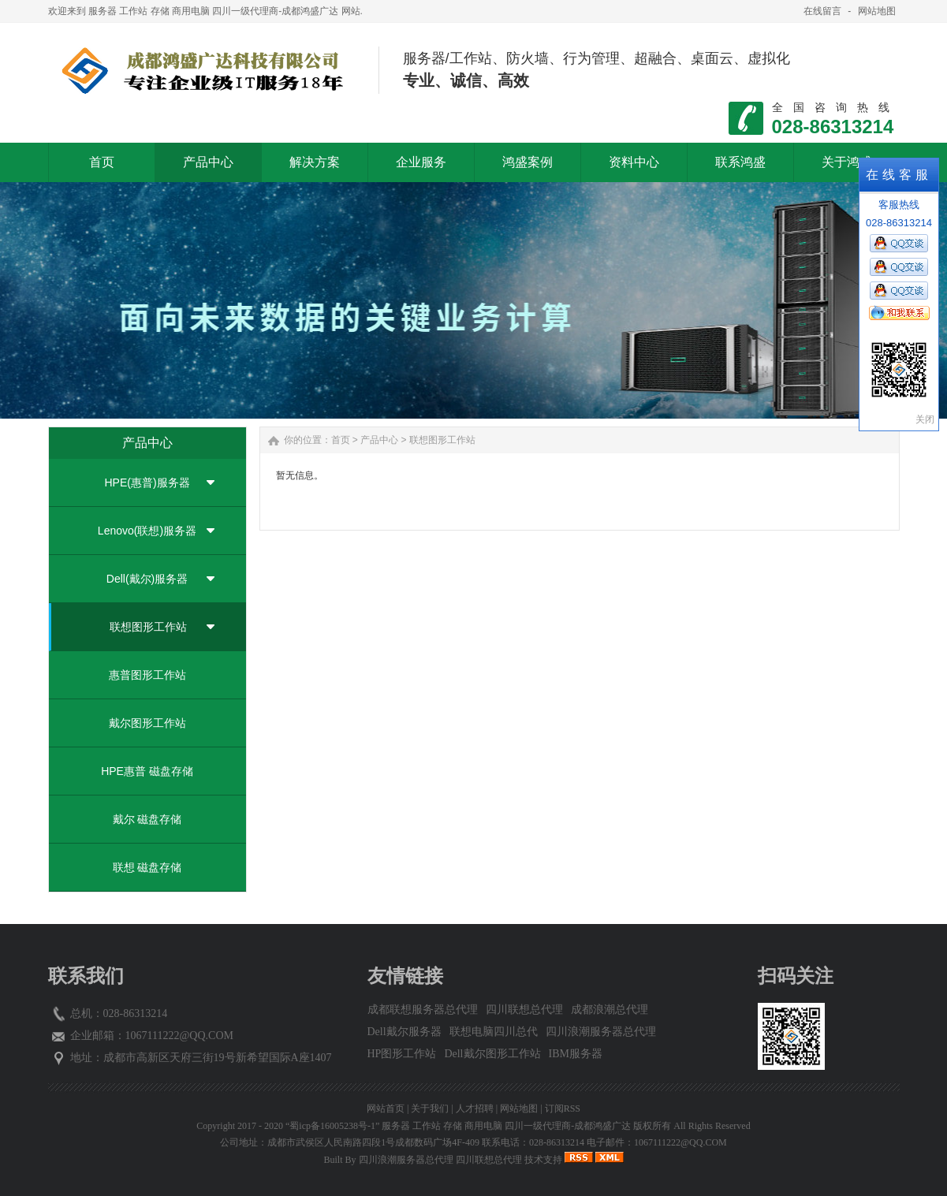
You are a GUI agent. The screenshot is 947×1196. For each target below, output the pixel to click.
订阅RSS (562, 1108)
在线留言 (822, 11)
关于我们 (430, 1108)
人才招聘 (475, 1108)
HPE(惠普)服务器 (146, 482)
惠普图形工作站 (147, 675)
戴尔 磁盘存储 (147, 819)
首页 (340, 439)
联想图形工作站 (148, 626)
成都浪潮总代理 (609, 1009)
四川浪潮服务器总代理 (601, 1032)
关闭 (924, 419)
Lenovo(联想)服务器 (147, 530)
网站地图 (877, 11)
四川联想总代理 (524, 1009)
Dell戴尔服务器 (404, 1032)
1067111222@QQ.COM (179, 1035)
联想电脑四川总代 (493, 1032)
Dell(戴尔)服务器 (147, 578)
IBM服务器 (575, 1054)
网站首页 (386, 1108)
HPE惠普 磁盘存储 (147, 771)
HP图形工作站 (402, 1054)
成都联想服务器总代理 (422, 1009)
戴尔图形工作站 (147, 723)
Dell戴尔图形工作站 (492, 1054)
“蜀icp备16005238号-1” (332, 1125)
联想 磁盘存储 (147, 867)
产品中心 (379, 439)
